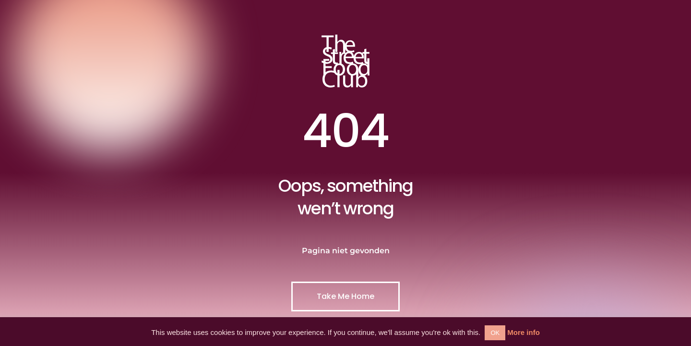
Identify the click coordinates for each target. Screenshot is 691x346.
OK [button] (495, 332)
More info (523, 332)
